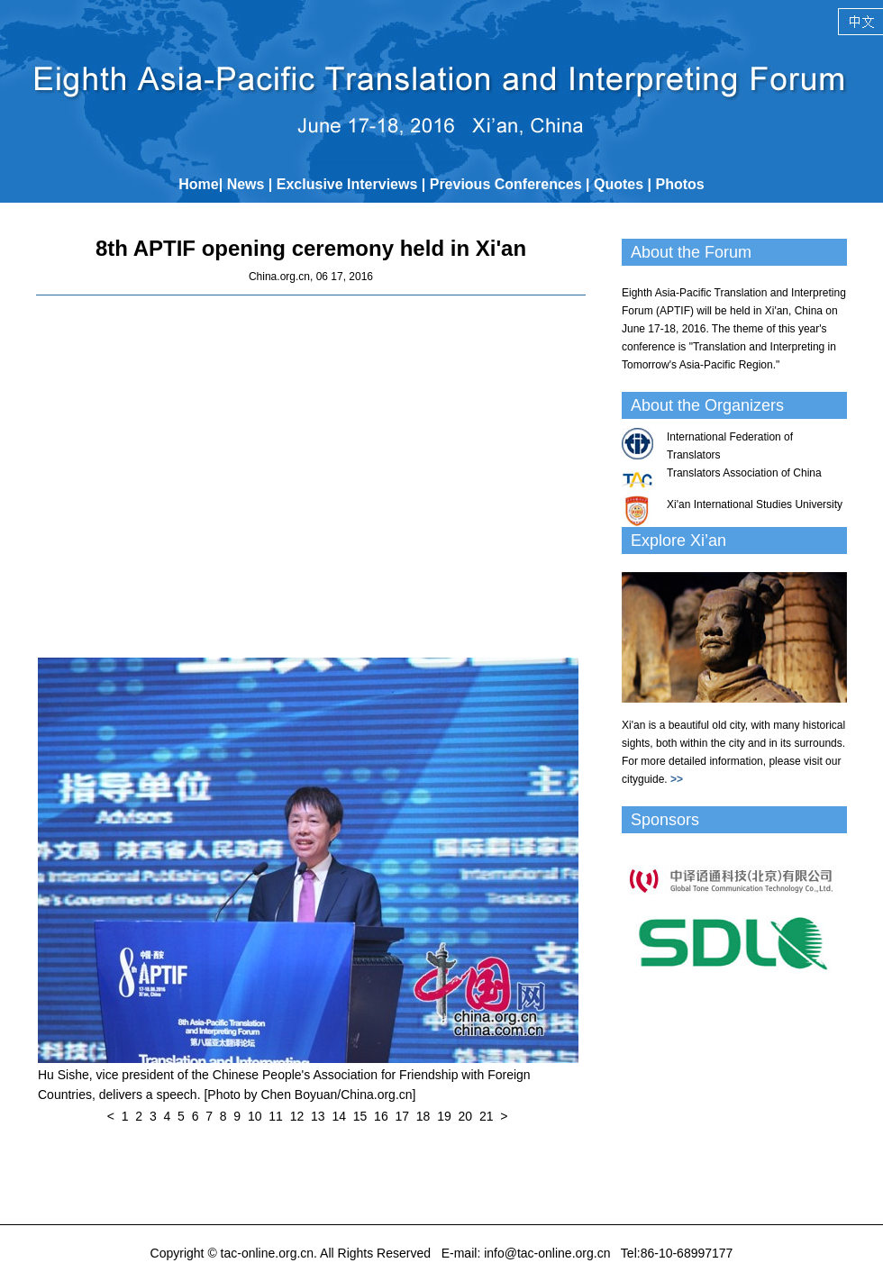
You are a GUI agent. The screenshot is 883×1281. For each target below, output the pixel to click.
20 (466, 1116)
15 (360, 1116)
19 (444, 1116)
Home (198, 184)
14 (339, 1116)
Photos (680, 184)
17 (402, 1116)
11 (276, 1116)
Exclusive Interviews (347, 184)
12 (297, 1116)
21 (486, 1116)
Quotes (618, 184)
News (246, 184)
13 (318, 1116)
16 (381, 1116)
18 (423, 1116)
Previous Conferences (506, 184)
